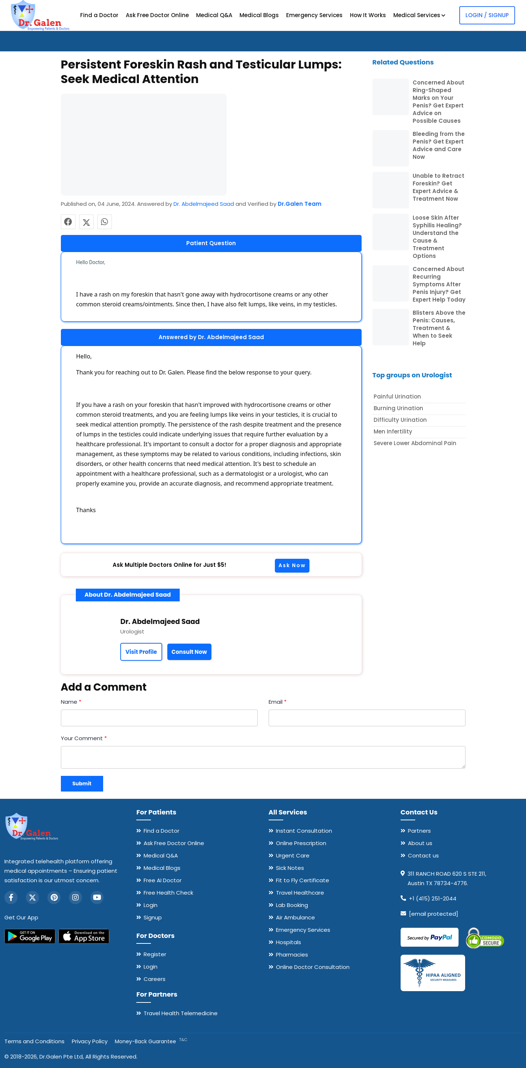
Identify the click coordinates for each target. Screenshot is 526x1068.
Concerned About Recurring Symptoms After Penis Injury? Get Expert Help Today (439, 284)
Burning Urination (398, 408)
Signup (153, 917)
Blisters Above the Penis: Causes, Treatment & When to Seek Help (439, 328)
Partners (419, 831)
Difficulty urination (400, 420)
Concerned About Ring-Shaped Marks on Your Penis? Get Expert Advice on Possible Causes (438, 102)
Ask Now (292, 565)
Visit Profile (141, 652)
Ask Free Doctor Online (157, 15)
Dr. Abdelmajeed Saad (204, 204)
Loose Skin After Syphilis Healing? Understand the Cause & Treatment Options (437, 237)
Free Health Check (168, 892)
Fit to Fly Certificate (302, 880)
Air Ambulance (295, 917)
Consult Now (189, 652)
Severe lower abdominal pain (415, 443)
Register (155, 954)
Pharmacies (292, 954)
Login (150, 905)
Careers (154, 979)
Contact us (423, 855)
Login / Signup (487, 15)
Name (71, 702)
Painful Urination (397, 396)
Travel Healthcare (300, 892)
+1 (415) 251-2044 (432, 898)
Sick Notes (290, 868)
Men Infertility (393, 431)
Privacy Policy (90, 1041)
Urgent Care (292, 855)
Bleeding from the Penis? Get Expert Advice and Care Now (439, 145)
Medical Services (419, 15)
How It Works (368, 15)
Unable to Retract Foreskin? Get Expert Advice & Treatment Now (438, 187)
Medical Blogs (259, 15)
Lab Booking (292, 905)
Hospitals (288, 942)
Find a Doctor (99, 15)
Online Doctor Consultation (313, 967)
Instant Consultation (304, 831)
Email (278, 702)
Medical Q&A (214, 15)
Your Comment (84, 738)
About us (420, 843)
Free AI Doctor (163, 880)
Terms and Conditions (34, 1041)
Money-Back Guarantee (151, 1041)
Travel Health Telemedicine (181, 1013)
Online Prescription (301, 843)
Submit (82, 783)
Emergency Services (314, 15)
